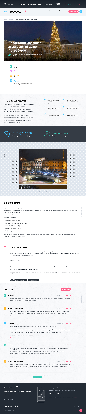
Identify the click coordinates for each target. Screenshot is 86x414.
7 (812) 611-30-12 (8, 406)
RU (79, 4)
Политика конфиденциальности (10, 399)
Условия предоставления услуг (10, 397)
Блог (50, 4)
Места (46, 4)
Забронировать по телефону (21, 136)
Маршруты (40, 4)
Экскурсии (22, 4)
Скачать (53, 393)
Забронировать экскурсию (60, 136)
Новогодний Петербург (33, 280)
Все (12, 280)
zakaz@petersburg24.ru (76, 406)
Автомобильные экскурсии (20, 280)
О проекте (6, 394)
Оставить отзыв (66, 289)
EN (81, 4)
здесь (75, 397)
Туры (27, 4)
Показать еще (37, 377)
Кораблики (33, 4)
